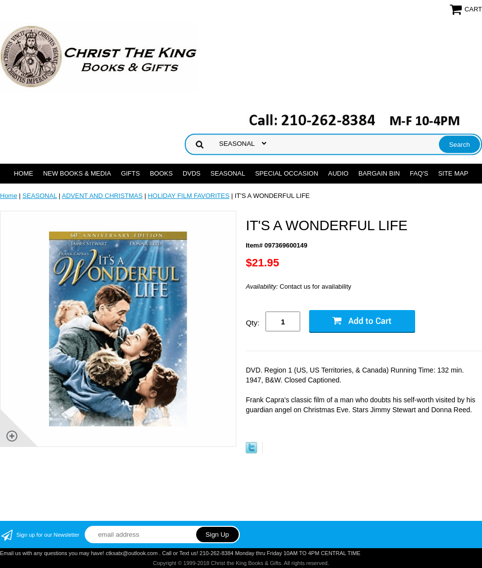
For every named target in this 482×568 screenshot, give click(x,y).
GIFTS (130, 173)
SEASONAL (228, 173)
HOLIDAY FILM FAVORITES (188, 195)
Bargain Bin (379, 173)
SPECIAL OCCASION (286, 173)
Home (23, 173)
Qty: (253, 322)
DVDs (192, 173)
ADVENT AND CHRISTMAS (102, 195)
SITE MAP (453, 173)
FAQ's (419, 173)
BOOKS (161, 173)
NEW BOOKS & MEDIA (77, 173)
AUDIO (338, 173)
